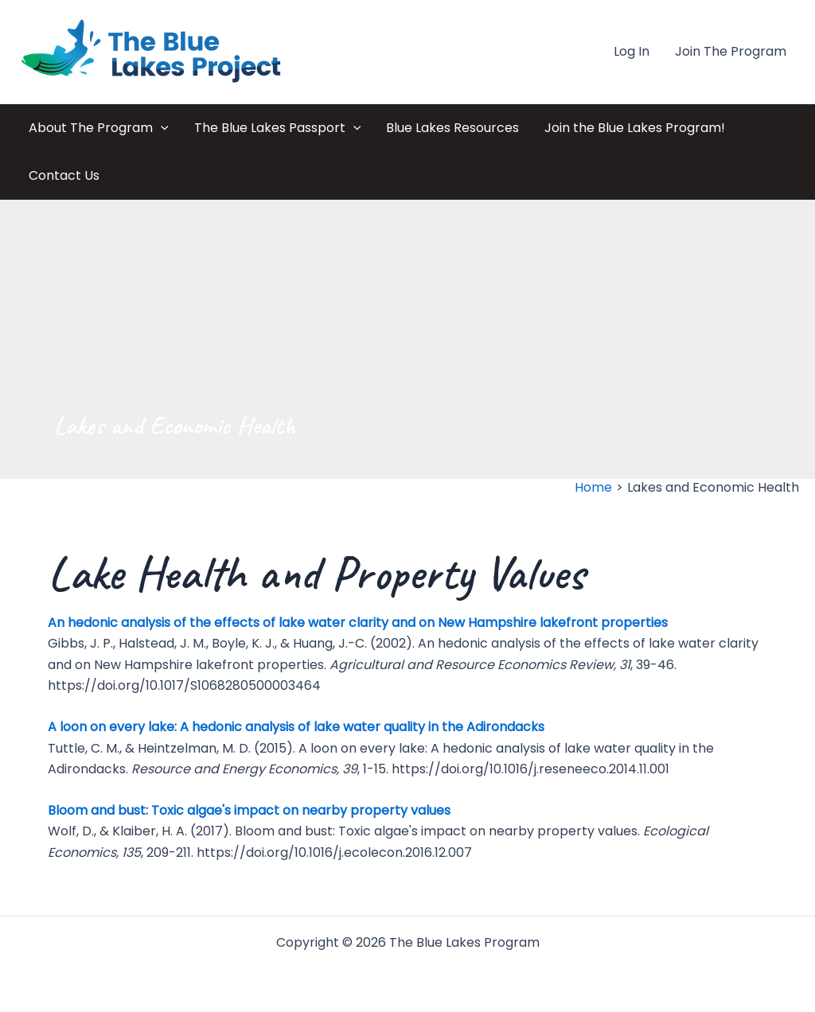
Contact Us (64, 175)
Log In (631, 51)
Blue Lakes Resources (452, 128)
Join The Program (730, 51)
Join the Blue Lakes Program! (634, 128)
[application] (161, 128)
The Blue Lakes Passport (277, 128)
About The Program (99, 128)
